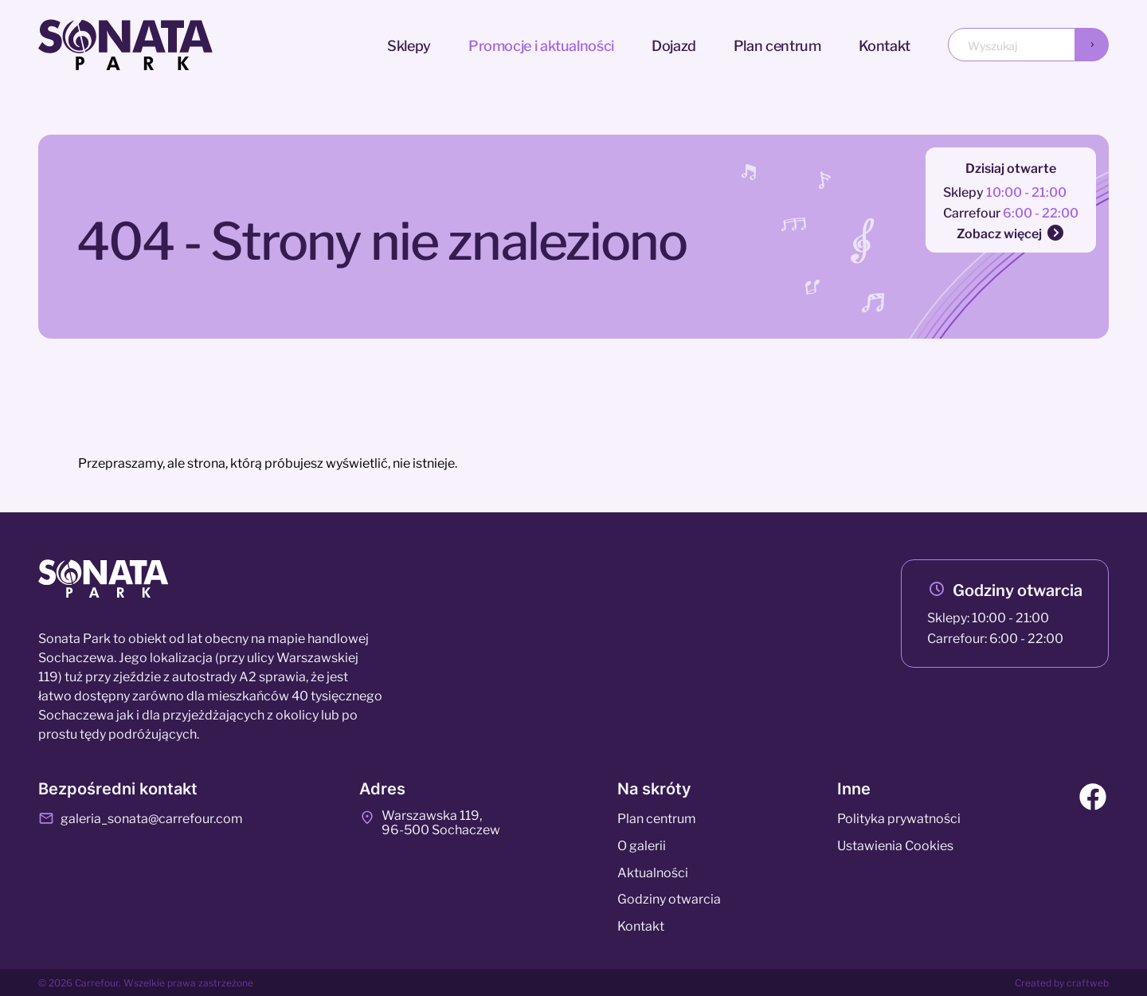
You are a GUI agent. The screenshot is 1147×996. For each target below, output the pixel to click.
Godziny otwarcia (1017, 589)
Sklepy (409, 44)
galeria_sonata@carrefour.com (140, 817)
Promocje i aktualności (541, 44)
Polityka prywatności (899, 817)
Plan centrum (777, 44)
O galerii (641, 844)
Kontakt (884, 44)
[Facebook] (1093, 799)
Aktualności (652, 871)
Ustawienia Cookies (895, 844)
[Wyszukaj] (1092, 44)
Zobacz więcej (1011, 232)
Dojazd (674, 44)
